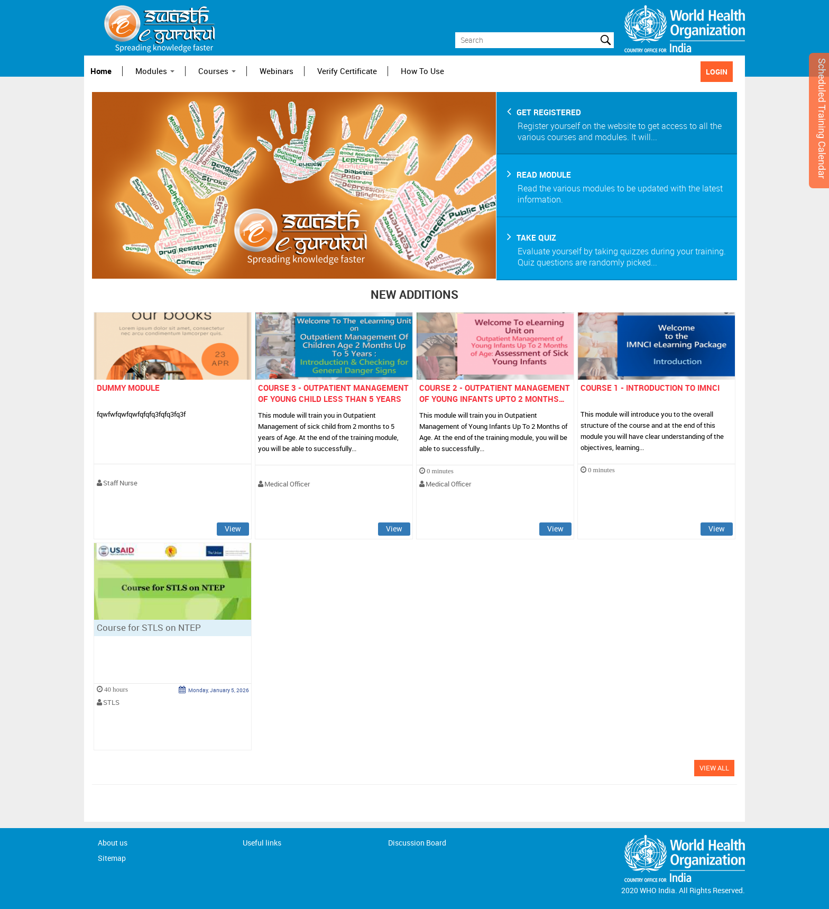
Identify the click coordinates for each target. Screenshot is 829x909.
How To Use (422, 71)
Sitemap (112, 858)
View (233, 529)
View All (714, 768)
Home (101, 71)
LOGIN (716, 72)
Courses (217, 71)
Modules (154, 71)
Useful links (262, 843)
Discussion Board (417, 843)
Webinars (276, 71)
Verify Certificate (347, 71)
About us (112, 843)
